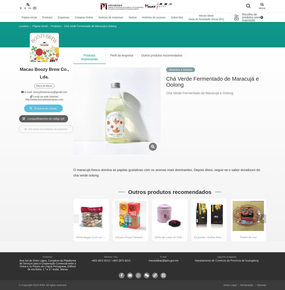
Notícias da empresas (111, 17)
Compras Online (84, 17)
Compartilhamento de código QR (44, 118)
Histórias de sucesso (154, 17)
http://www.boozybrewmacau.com (44, 99)
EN (30, 8)
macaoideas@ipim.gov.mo (163, 260)
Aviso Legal (230, 285)
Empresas (63, 17)
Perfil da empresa (121, 55)
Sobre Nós (177, 17)
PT (34, 8)
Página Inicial (29, 17)
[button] (263, 218)
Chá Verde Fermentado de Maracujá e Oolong (90, 26)
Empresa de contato (43, 108)
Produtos (47, 17)
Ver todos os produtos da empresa (46, 129)
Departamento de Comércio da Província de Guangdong (226, 260)
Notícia (133, 17)
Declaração (246, 285)
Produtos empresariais (89, 57)
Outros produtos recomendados (161, 55)
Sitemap (261, 285)
